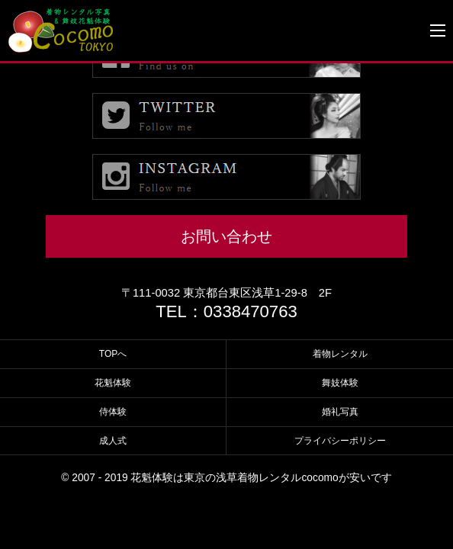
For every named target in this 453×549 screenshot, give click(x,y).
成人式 (113, 440)
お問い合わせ (226, 236)
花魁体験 (113, 382)
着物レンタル (340, 353)
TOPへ (113, 353)
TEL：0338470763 (226, 311)
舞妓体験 (340, 382)
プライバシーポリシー (340, 440)
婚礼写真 (340, 411)
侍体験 (113, 411)
